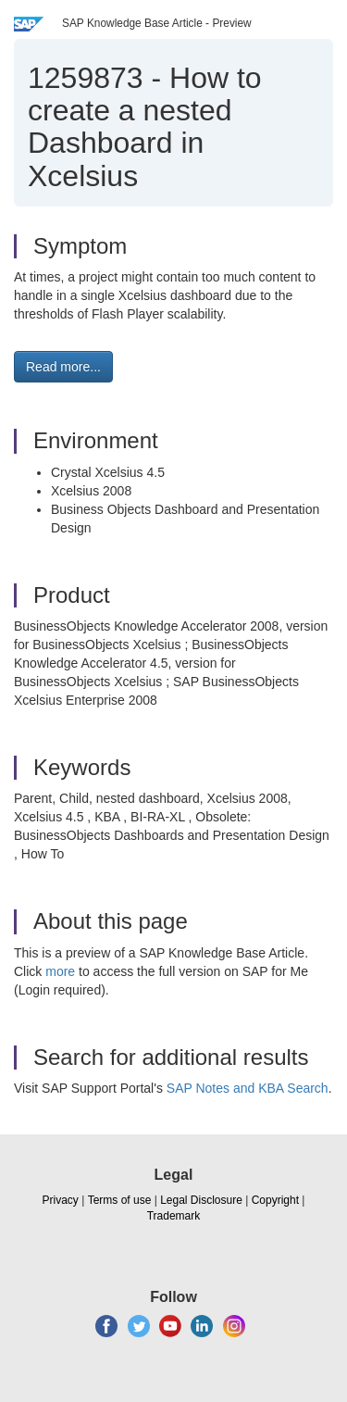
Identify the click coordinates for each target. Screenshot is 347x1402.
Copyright (275, 1200)
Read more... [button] (63, 366)
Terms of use (120, 1200)
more (60, 971)
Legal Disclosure (201, 1200)
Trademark (174, 1215)
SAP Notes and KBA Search (247, 1088)
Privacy (61, 1200)
